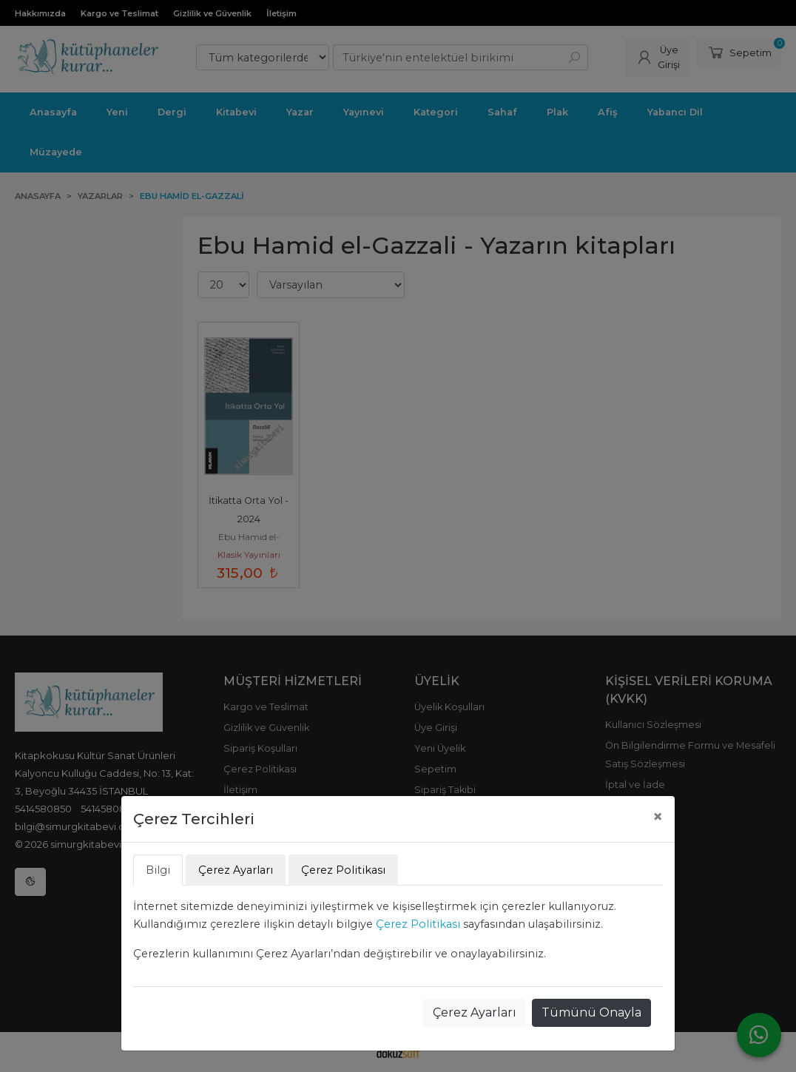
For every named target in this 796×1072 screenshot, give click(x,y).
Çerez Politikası (418, 924)
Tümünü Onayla (591, 1012)
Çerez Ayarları (474, 1012)
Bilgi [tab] (158, 870)
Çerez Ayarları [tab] (235, 870)
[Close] (658, 816)
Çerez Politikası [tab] (343, 870)
